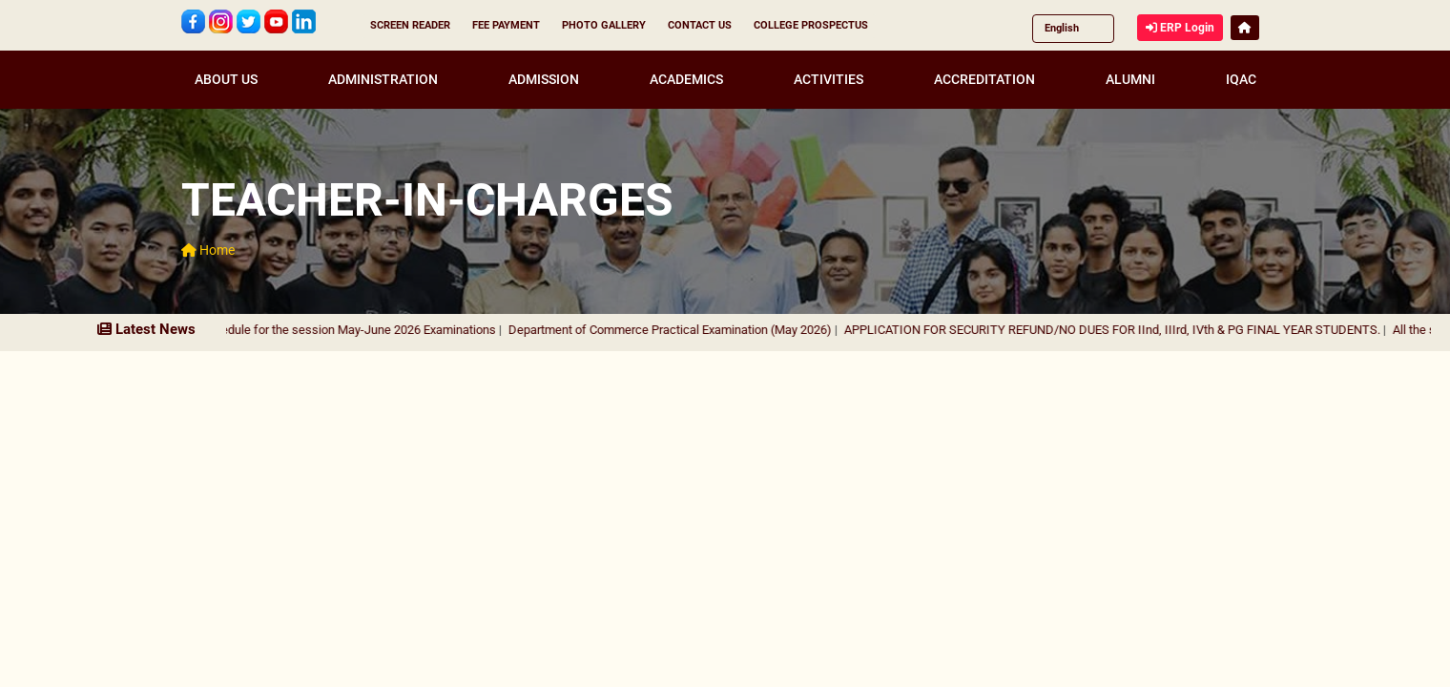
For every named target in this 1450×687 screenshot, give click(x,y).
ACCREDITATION (984, 79)
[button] (1245, 27)
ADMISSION (543, 79)
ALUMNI (1130, 79)
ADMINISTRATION (383, 79)
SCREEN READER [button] (410, 25)
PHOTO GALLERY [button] (604, 25)
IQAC (1241, 79)
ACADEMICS (686, 79)
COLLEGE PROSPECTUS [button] (811, 25)
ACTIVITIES (828, 79)
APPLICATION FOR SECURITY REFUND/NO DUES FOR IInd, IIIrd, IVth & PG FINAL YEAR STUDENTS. (1124, 330)
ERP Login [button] (1180, 27)
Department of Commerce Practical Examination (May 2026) (681, 330)
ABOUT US (226, 79)
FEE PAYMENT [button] (506, 25)
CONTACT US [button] (700, 25)
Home (208, 250)
